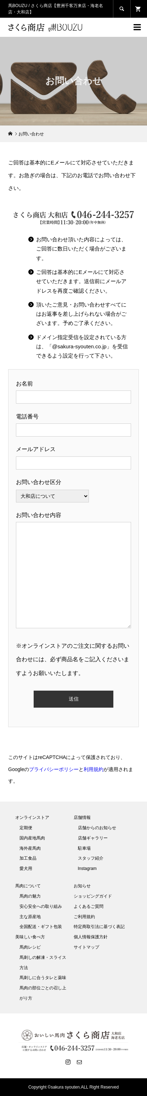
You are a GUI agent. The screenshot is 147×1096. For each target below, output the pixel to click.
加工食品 (27, 858)
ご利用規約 (84, 916)
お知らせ (82, 885)
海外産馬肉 (30, 848)
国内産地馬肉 (32, 838)
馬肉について (28, 885)
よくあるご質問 (88, 906)
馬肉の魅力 (30, 896)
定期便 (25, 827)
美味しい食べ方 (30, 936)
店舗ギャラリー (93, 838)
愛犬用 (25, 868)
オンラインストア (32, 817)
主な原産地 (30, 916)
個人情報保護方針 (91, 936)
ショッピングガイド (93, 896)
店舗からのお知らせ (97, 827)
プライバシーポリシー (54, 769)
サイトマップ (86, 947)
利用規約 (93, 769)
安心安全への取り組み (40, 906)
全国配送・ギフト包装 (40, 926)
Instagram (87, 868)
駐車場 (84, 848)
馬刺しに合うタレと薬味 (42, 977)
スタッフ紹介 (90, 858)
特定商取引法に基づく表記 (99, 926)
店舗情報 (82, 817)
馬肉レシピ (30, 947)
